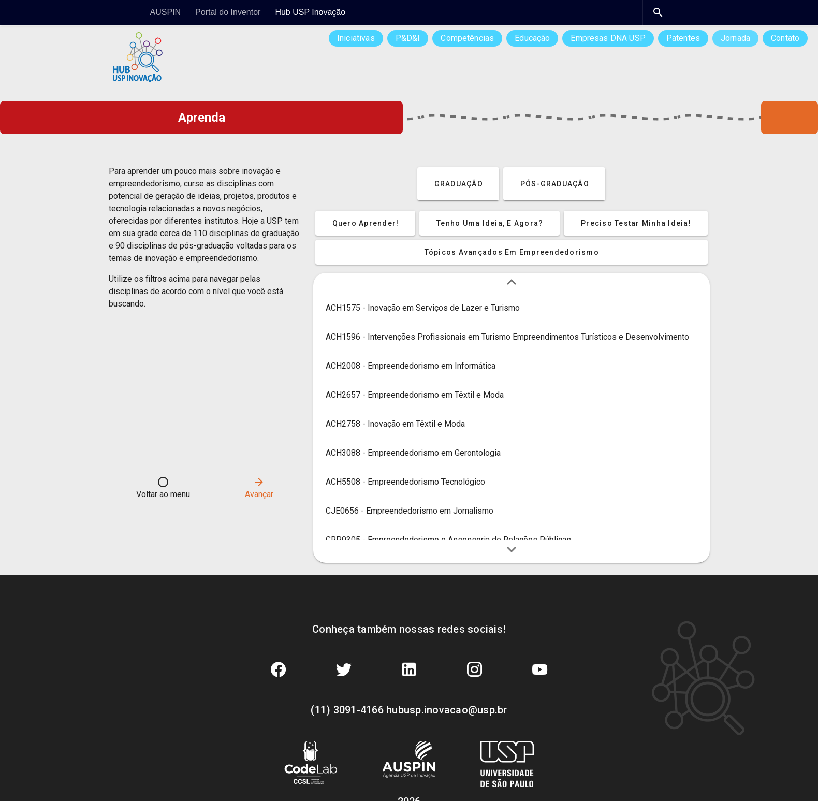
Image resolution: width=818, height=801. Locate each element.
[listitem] (511, 308)
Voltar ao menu (163, 487)
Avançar (259, 487)
